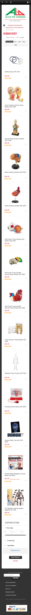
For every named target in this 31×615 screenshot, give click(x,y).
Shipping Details (9, 592)
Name (19, 41)
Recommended (9, 41)
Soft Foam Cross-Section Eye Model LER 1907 (14, 240)
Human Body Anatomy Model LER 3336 (14, 139)
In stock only (10, 540)
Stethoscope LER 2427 (12, 72)
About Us (8, 588)
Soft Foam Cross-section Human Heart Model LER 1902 (15, 307)
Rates (23, 41)
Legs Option (10, 545)
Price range (10, 528)
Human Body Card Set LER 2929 (14, 441)
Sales (15, 44)
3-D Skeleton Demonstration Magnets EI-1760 (14, 509)
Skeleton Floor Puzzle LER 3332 (15, 373)
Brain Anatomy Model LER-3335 (15, 172)
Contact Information (10, 595)
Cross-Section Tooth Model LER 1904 (15, 340)
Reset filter (15, 560)
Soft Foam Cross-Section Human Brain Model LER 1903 (15, 273)
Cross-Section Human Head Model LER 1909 (14, 106)
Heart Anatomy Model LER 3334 (15, 206)
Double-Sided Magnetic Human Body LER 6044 (15, 474)
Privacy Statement (10, 582)
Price (15, 41)
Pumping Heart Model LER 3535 (15, 407)
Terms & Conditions (10, 585)
